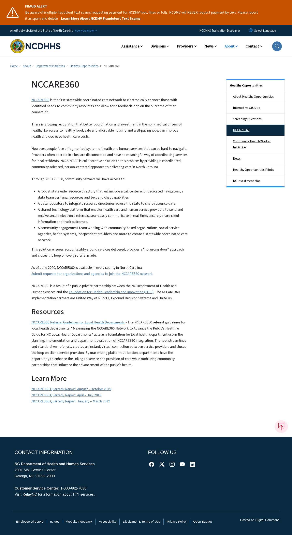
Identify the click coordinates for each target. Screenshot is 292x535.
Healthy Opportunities (84, 66)
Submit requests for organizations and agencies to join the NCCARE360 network (91, 273)
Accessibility (107, 521)
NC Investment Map (247, 181)
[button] (277, 46)
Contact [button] (252, 46)
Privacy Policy (177, 521)
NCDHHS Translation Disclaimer (219, 30)
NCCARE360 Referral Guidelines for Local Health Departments (78, 322)
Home (14, 66)
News (237, 158)
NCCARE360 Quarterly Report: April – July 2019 (66, 395)
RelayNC (30, 494)
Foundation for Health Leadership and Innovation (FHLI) (111, 292)
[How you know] (85, 31)
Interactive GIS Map (246, 108)
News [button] (209, 46)
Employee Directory (29, 521)
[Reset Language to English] (251, 31)
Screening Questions (247, 119)
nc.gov (54, 521)
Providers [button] (185, 46)
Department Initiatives (50, 66)
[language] (265, 31)
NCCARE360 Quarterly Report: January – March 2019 (70, 401)
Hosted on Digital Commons (259, 520)
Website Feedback (79, 521)
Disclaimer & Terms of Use (141, 521)
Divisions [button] (158, 46)
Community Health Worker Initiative (252, 144)
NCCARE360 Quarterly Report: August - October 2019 (71, 389)
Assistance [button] (130, 46)
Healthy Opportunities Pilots (253, 170)
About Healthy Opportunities (253, 96)
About (27, 66)
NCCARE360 (40, 100)
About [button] (230, 46)
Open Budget (202, 521)
